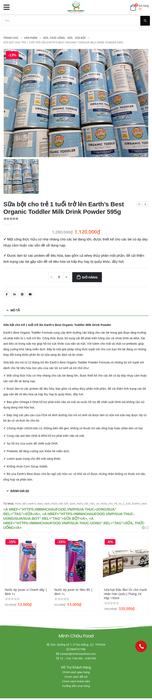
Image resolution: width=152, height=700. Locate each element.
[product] (26, 560)
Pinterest (22, 294)
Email (30, 294)
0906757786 (77, 650)
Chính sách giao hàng (76, 673)
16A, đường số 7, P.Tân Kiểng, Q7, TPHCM (78, 646)
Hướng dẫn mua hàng (76, 687)
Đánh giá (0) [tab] (19, 491)
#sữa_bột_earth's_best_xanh (32, 503)
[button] (143, 527)
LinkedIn (14, 294)
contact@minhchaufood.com (78, 655)
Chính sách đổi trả (76, 678)
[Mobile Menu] (7, 7)
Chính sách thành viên (76, 683)
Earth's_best (139, 503)
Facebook (6, 294)
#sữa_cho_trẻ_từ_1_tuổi (115, 503)
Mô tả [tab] (15, 310)
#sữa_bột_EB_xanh (63, 503)
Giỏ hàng (89, 277)
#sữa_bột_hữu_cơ (88, 503)
